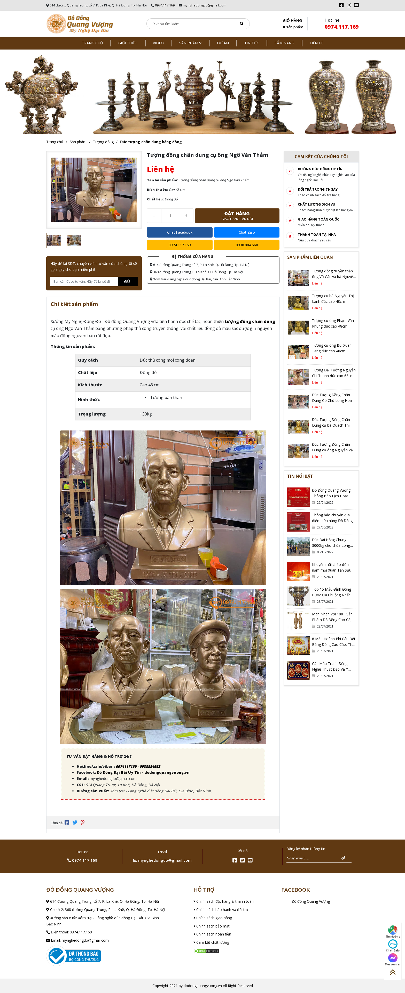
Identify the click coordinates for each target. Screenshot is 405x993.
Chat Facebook (179, 232)
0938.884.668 (247, 244)
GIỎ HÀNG (293, 24)
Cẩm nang (284, 42)
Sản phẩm (190, 42)
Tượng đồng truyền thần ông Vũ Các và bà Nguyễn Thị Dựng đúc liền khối (333, 276)
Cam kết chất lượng (211, 942)
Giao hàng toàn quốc (318, 219)
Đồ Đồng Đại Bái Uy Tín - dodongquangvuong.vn (143, 772)
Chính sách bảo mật (211, 926)
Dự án (223, 42)
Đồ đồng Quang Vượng (311, 901)
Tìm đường (392, 931)
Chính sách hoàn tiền (212, 934)
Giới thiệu (127, 42)
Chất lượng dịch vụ (316, 204)
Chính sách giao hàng (212, 917)
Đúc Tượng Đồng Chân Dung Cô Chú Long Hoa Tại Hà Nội (332, 400)
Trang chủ (92, 42)
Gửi (128, 281)
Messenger (393, 959)
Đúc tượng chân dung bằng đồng (151, 141)
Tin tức (251, 42)
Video (158, 42)
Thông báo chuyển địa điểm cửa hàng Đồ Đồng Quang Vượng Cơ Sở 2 (332, 520)
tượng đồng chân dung (250, 321)
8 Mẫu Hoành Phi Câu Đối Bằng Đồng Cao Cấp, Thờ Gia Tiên (333, 644)
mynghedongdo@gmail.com (204, 5)
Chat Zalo (247, 232)
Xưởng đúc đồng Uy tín (320, 169)
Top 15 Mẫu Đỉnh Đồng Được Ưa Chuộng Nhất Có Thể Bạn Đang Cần (334, 595)
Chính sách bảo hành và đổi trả (220, 909)
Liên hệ (316, 42)
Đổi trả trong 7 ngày (318, 189)
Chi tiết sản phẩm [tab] (74, 304)
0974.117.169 (165, 5)
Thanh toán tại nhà (317, 234)
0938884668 (149, 766)
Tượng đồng (103, 141)
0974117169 (126, 766)
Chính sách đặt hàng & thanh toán (223, 901)
